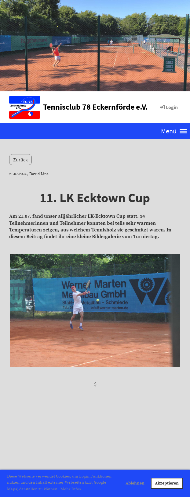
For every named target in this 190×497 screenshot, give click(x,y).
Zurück (20, 160)
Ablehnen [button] (135, 483)
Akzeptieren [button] (167, 483)
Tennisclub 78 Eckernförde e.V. (95, 107)
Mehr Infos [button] (70, 489)
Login (168, 107)
